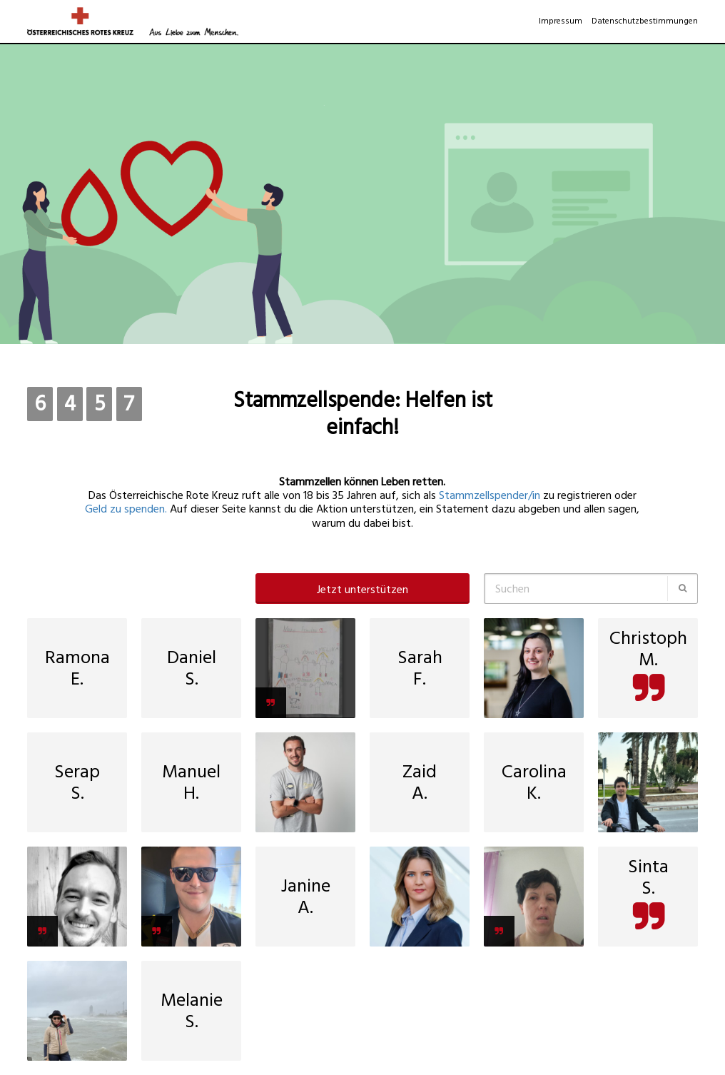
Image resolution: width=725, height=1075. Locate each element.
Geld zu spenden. (127, 509)
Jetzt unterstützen (362, 589)
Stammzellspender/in (489, 495)
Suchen (512, 588)
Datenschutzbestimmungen (645, 21)
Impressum (560, 21)
